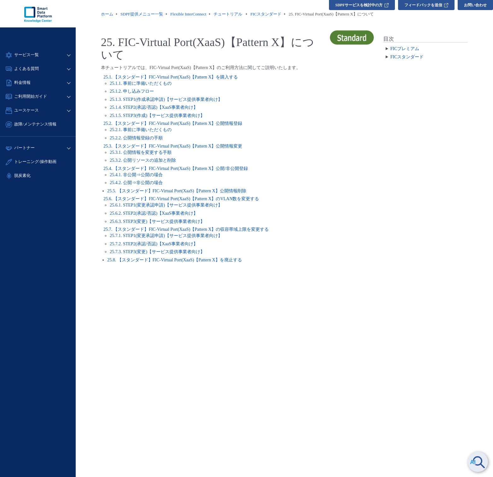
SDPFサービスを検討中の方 (362, 5)
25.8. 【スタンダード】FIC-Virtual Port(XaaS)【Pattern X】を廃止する (174, 260)
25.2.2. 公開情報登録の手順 (136, 138)
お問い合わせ (475, 5)
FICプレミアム (404, 48)
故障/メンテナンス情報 (35, 124)
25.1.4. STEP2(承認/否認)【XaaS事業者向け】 (154, 107)
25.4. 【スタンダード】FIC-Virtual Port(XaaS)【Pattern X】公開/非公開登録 (175, 168)
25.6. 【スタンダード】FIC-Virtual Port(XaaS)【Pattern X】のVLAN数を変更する (181, 198)
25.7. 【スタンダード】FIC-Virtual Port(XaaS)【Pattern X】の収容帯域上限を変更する (186, 229)
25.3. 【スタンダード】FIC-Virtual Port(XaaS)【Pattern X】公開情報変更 (173, 146)
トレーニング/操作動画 (35, 161)
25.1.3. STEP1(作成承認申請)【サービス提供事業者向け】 (166, 99)
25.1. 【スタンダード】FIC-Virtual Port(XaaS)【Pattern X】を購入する (170, 77)
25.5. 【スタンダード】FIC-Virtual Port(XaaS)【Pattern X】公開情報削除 (176, 191)
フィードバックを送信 (426, 5)
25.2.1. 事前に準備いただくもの (141, 129)
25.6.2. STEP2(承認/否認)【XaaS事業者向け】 (154, 213)
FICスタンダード (407, 57)
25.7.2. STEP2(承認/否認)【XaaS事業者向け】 (154, 243)
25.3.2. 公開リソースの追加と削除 (143, 160)
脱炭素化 (22, 175)
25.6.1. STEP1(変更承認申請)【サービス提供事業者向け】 (166, 205)
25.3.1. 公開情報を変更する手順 (141, 152)
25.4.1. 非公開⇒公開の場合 (136, 174)
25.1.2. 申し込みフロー (132, 91)
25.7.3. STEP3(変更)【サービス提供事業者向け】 (157, 251)
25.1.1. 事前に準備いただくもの (141, 83)
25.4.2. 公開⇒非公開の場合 (136, 182)
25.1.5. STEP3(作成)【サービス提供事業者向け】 (157, 115)
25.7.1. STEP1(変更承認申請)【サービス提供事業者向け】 (166, 235)
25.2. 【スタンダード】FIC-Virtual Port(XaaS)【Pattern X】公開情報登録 (173, 123)
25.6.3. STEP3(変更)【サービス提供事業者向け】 (157, 221)
